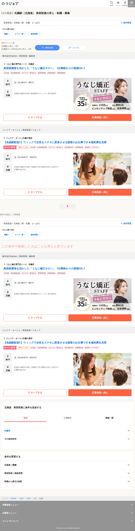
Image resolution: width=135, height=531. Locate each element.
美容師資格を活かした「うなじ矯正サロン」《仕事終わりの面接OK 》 (44, 68)
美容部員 (13, 498)
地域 (25, 418)
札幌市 (7, 431)
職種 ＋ (7, 34)
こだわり (67, 418)
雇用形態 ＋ (35, 34)
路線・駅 (110, 418)
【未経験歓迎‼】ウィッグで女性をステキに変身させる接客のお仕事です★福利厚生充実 (55, 142)
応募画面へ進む (100, 117)
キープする (35, 117)
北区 (35, 498)
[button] (67, 82)
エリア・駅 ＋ (20, 34)
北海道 (21, 498)
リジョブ (5, 498)
